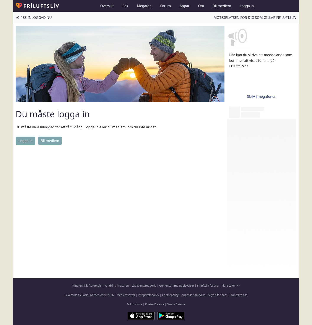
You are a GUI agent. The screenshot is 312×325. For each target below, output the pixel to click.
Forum (165, 5)
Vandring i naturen (116, 285)
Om (201, 5)
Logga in (247, 5)
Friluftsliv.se (134, 304)
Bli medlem (222, 5)
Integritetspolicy (148, 295)
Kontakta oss (239, 295)
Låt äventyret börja (144, 285)
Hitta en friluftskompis (86, 285)
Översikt (107, 5)
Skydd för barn (218, 295)
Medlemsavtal (126, 295)
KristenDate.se (154, 304)
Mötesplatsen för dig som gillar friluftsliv (255, 17)
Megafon (144, 5)
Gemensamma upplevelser (176, 285)
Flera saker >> (231, 285)
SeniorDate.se (176, 304)
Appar (185, 5)
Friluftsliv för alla (208, 285)
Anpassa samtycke (194, 295)
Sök (125, 5)
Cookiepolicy (170, 295)
